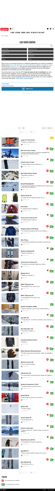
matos (28, 32)
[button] (50, 29)
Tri (19, 128)
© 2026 (44, 489)
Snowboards (31, 55)
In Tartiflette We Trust (38, 32)
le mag (12, 32)
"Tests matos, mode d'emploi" (25, 78)
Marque (50, 128)
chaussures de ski (24, 65)
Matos (3, 35)
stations (17, 32)
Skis (3, 55)
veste (41, 65)
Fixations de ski (5, 52)
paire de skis (12, 65)
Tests (6, 35)
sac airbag (49, 65)
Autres (41, 59)
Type (44, 128)
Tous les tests (5, 49)
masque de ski (14, 66)
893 (31, 131)
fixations (33, 65)
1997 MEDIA (4, 490)
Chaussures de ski (33, 49)
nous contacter (51, 489)
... (28, 131)
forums (23, 32)
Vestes (3, 59)
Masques (31, 52)
